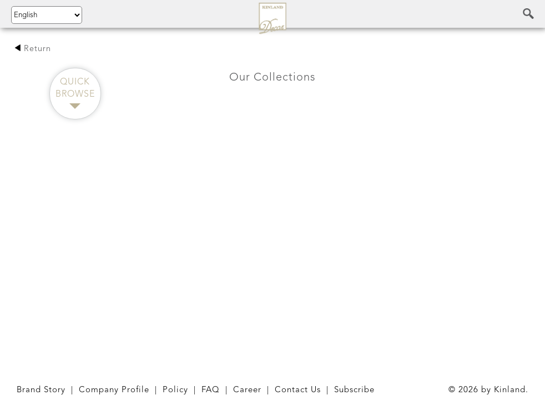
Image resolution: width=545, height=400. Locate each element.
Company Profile (114, 390)
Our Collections (272, 77)
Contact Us (298, 390)
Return (32, 49)
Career (247, 390)
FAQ (210, 390)
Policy (175, 390)
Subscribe (354, 390)
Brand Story (41, 390)
